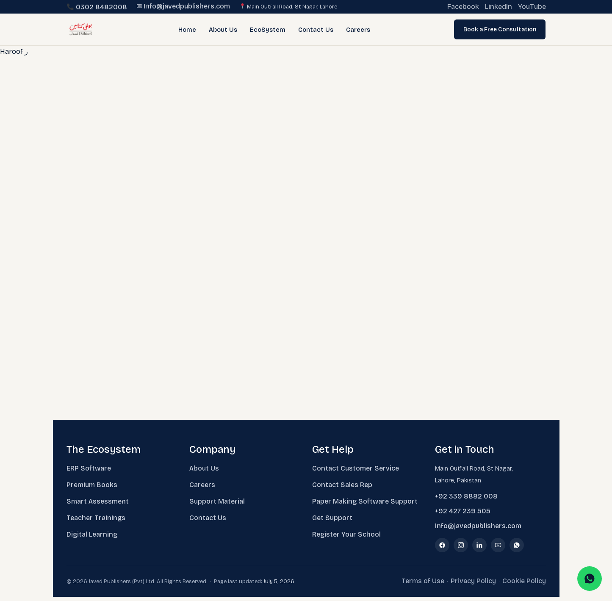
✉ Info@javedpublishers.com (183, 6)
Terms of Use (423, 581)
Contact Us (315, 29)
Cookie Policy (524, 581)
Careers (358, 29)
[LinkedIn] (479, 545)
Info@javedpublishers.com (478, 526)
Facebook (463, 6)
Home (187, 29)
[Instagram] (461, 545)
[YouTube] (498, 545)
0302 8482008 (97, 6)
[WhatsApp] (517, 545)
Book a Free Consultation (499, 29)
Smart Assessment (97, 501)
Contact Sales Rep (342, 485)
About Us (223, 29)
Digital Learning (91, 534)
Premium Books (91, 485)
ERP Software (88, 468)
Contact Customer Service (355, 468)
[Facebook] (442, 545)
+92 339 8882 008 (466, 496)
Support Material (217, 501)
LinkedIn (498, 6)
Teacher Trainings (95, 518)
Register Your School (346, 534)
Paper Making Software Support (365, 501)
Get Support (332, 518)
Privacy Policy (473, 581)
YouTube (532, 6)
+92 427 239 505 (462, 511)
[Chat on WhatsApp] (589, 578)
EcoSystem (267, 29)
